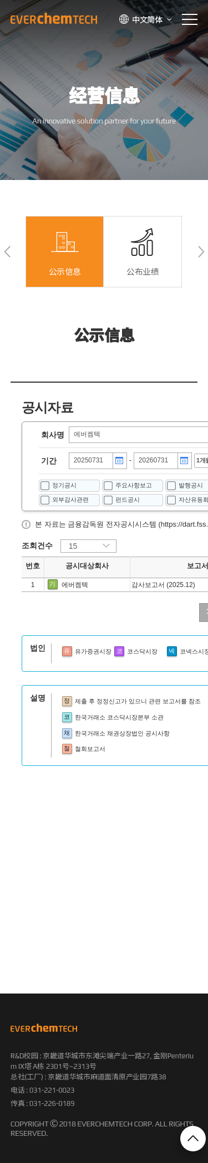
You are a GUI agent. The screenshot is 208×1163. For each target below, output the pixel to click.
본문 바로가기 (0, 0)
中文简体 (147, 20)
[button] (7, 252)
